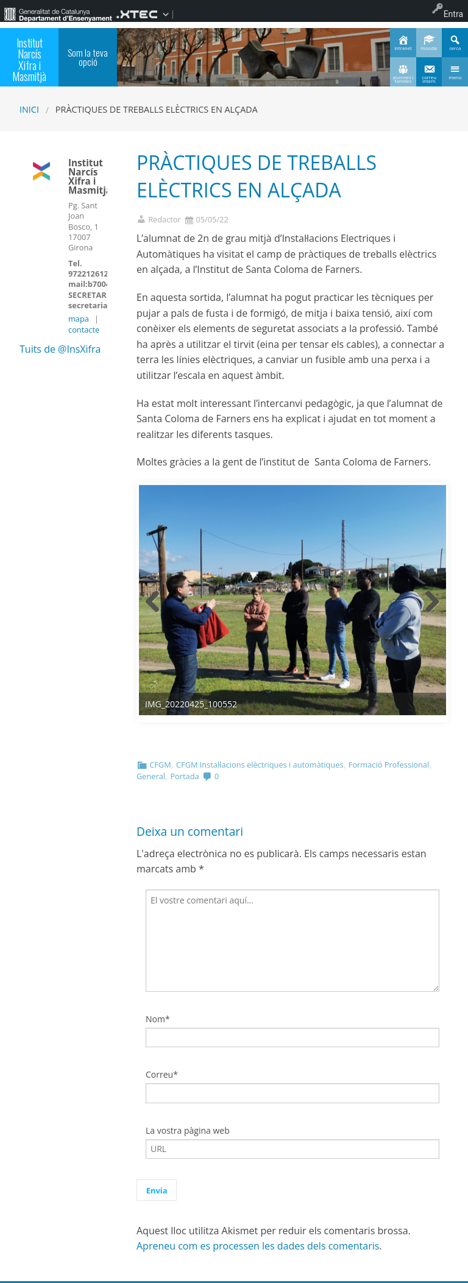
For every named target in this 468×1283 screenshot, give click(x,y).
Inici (29, 109)
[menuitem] (58, 14)
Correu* (162, 1074)
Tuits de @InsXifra (60, 349)
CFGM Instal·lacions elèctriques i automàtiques (260, 764)
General (150, 776)
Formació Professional (389, 764)
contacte (83, 329)
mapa (78, 318)
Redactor (164, 220)
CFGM (160, 764)
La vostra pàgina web (188, 1130)
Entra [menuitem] (453, 14)
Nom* (158, 1019)
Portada (184, 776)
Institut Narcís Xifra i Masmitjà (29, 59)
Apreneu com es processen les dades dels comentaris (257, 1246)
